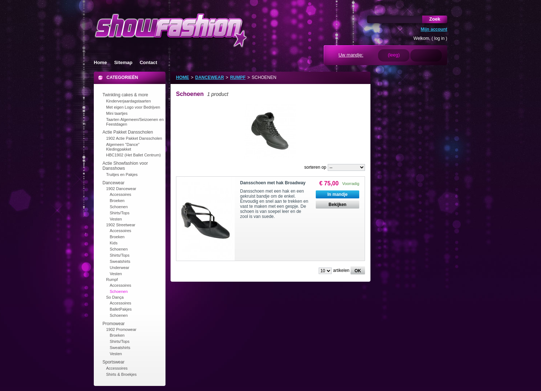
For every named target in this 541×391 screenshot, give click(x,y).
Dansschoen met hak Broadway (273, 182)
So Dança (114, 297)
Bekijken (337, 204)
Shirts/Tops (119, 213)
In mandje (337, 194)
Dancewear (113, 182)
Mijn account (434, 29)
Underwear (119, 267)
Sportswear (113, 362)
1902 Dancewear (121, 188)
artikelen (341, 270)
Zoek (434, 19)
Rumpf (112, 279)
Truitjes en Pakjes (122, 174)
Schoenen (119, 207)
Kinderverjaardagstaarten (128, 101)
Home (100, 62)
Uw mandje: (351, 55)
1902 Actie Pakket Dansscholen (134, 138)
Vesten (116, 219)
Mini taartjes (116, 113)
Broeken (117, 200)
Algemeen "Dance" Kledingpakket (122, 146)
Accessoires (120, 194)
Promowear (113, 323)
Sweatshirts (120, 261)
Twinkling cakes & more (125, 94)
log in (439, 38)
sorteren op (315, 167)
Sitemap (123, 62)
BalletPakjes (121, 309)
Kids (113, 243)
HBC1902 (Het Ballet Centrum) (133, 155)
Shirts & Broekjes (121, 374)
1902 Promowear (121, 329)
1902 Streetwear (120, 225)
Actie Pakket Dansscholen (127, 132)
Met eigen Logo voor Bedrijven (133, 107)
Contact (148, 62)
